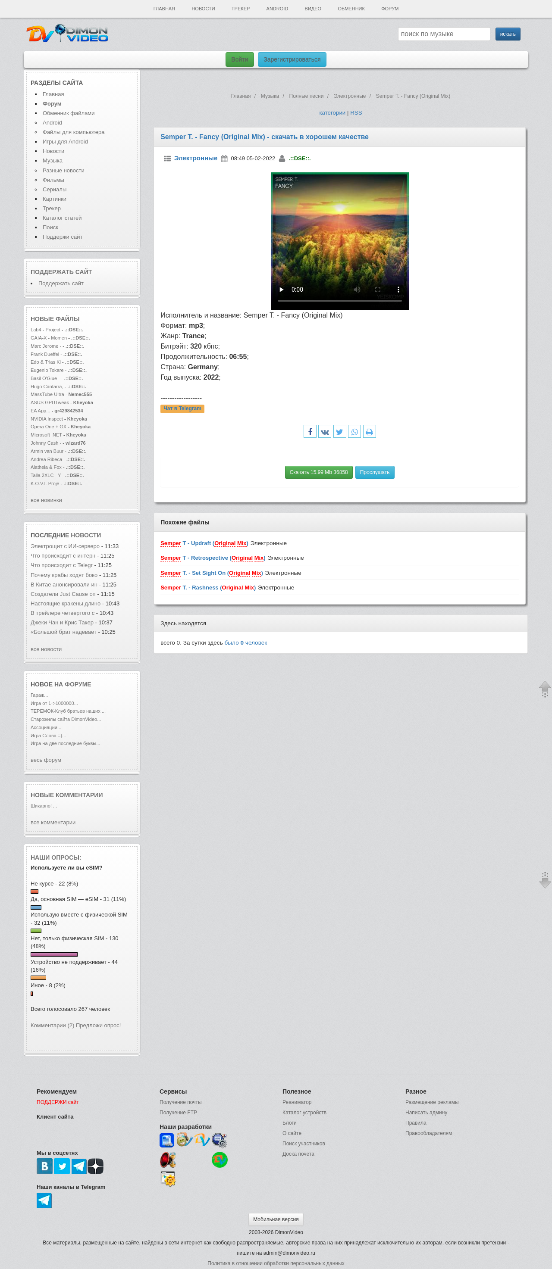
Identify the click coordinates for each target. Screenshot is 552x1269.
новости (86, 535)
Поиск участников (303, 1144)
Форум (389, 8)
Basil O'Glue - (45, 378)
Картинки (54, 199)
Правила (416, 1123)
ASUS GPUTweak (50, 402)
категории (332, 112)
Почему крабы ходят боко (64, 575)
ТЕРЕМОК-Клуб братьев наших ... (68, 711)
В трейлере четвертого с (62, 613)
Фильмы (53, 180)
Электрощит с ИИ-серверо (65, 546)
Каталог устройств (304, 1113)
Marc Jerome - (47, 346)
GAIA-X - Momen (49, 337)
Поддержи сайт (62, 237)
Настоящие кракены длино (65, 603)
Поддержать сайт (61, 271)
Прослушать (375, 472)
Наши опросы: (56, 857)
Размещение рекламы (432, 1102)
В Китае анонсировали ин (64, 584)
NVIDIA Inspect (47, 418)
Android (278, 8)
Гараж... (39, 695)
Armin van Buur (47, 451)
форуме (78, 684)
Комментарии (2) (52, 1025)
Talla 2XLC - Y (46, 475)
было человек (246, 642)
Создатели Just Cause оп (63, 594)
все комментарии (53, 822)
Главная (164, 8)
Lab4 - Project (45, 329)
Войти (239, 59)
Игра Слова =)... (48, 735)
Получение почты (181, 1102)
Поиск (50, 227)
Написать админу (426, 1113)
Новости (203, 8)
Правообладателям (428, 1133)
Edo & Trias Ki (46, 362)
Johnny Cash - (47, 443)
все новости (46, 649)
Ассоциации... (46, 727)
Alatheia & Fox (46, 467)
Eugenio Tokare (47, 370)
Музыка (53, 160)
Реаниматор (297, 1102)
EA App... (40, 410)
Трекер (241, 8)
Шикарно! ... (44, 805)
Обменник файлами (69, 113)
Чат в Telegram (182, 409)
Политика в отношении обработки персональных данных (275, 1263)
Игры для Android (65, 141)
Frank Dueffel (45, 354)
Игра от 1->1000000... (54, 703)
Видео (313, 8)
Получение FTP (178, 1113)
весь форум (46, 760)
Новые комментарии (67, 795)
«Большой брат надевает (64, 632)
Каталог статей (62, 218)
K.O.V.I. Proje (45, 483)
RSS (356, 112)
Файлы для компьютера (74, 132)
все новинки (46, 500)
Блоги (289, 1123)
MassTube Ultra (47, 394)
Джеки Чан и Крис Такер (63, 622)
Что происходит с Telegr (62, 565)
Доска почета (298, 1154)
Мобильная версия (276, 1219)
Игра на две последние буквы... (65, 743)
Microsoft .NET (46, 434)
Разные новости (64, 170)
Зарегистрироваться (291, 59)
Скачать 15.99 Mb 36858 (319, 472)
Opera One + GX (48, 426)
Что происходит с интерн (63, 555)
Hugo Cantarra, (47, 386)
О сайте (291, 1133)
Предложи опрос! (98, 1025)
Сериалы (54, 189)
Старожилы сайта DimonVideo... (66, 719)
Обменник (351, 8)
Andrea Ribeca (47, 459)
